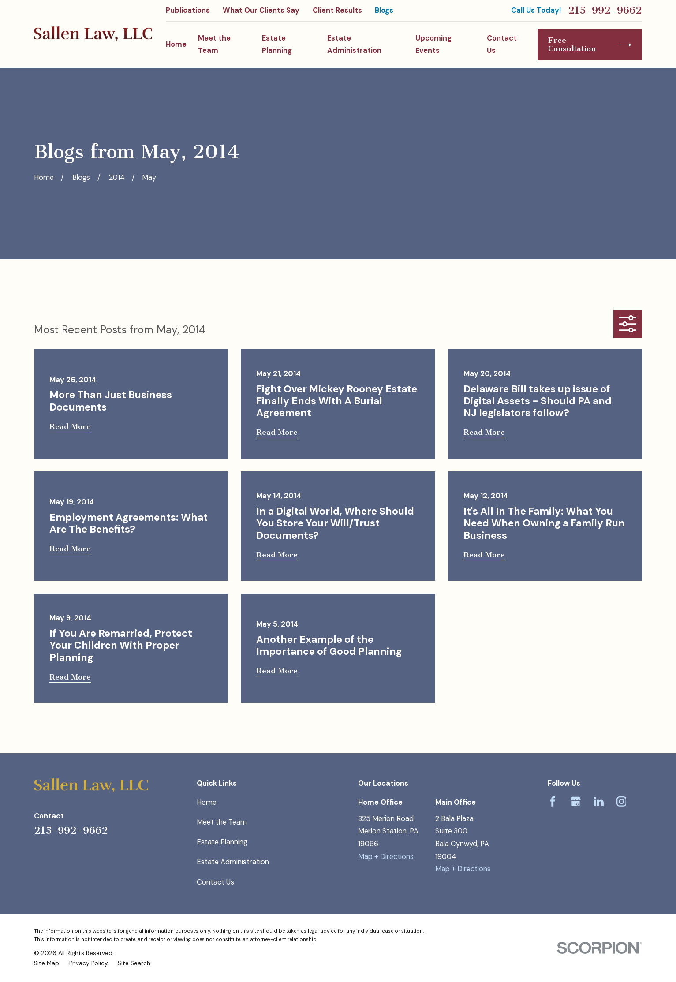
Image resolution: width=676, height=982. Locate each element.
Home (207, 802)
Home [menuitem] (176, 44)
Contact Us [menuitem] (502, 45)
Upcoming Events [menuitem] (433, 45)
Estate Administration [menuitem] (354, 45)
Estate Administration (233, 861)
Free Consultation (589, 44)
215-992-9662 (605, 10)
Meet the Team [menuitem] (214, 45)
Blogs (384, 10)
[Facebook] (553, 801)
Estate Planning (222, 842)
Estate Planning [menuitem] (277, 45)
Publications (188, 10)
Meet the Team (222, 822)
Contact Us (215, 882)
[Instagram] (621, 801)
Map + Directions (386, 856)
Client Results (337, 10)
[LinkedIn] (599, 801)
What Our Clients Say (261, 10)
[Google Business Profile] (576, 801)
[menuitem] (46, 963)
